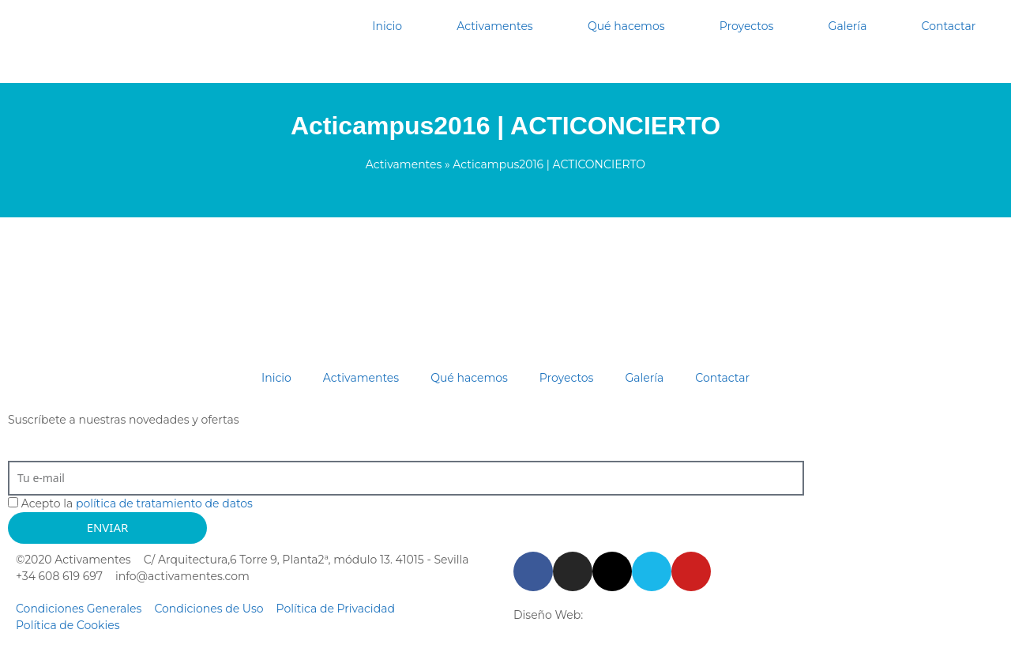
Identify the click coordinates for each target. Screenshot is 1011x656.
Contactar (949, 26)
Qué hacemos (626, 26)
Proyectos (747, 26)
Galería (848, 26)
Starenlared (618, 615)
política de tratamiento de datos (164, 503)
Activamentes (494, 26)
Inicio (387, 26)
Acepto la (137, 503)
